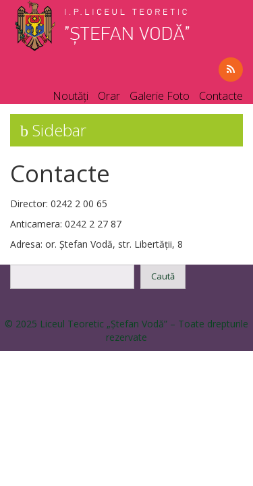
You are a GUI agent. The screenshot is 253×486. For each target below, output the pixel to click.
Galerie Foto (160, 95)
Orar (109, 95)
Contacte (221, 95)
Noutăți (70, 95)
